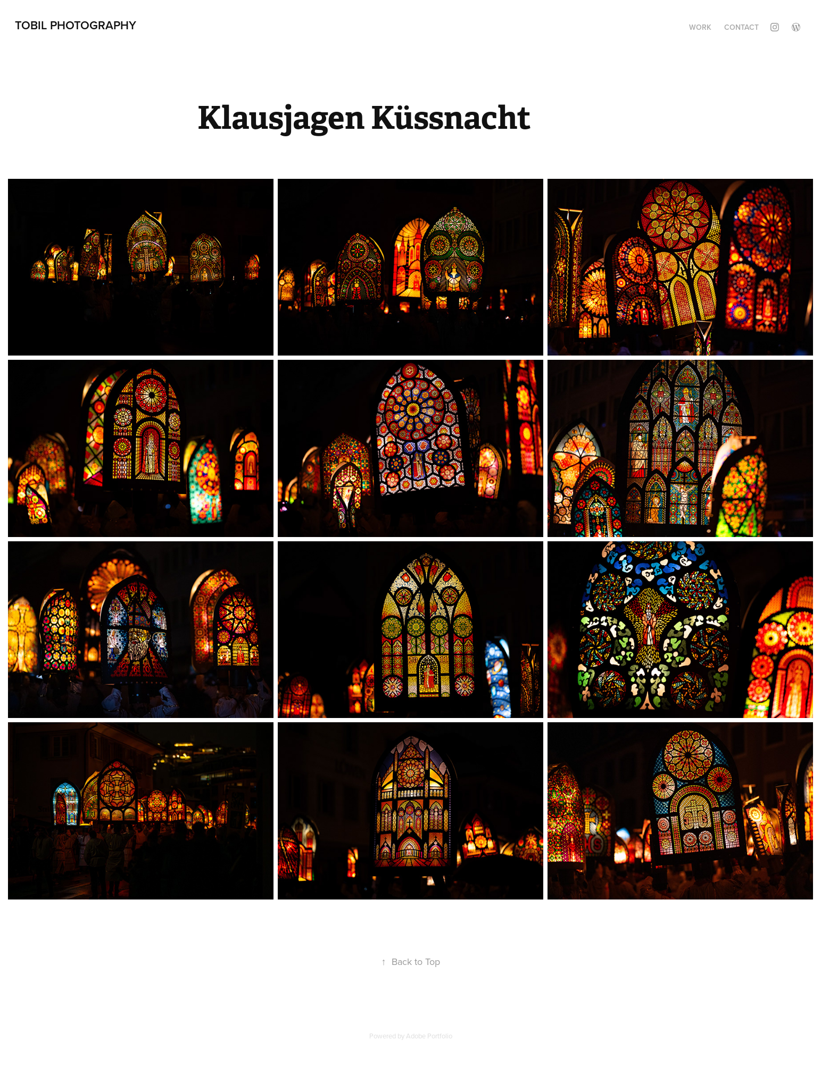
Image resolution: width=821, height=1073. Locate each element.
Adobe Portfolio (429, 1036)
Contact (741, 27)
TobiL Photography (75, 25)
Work (700, 27)
